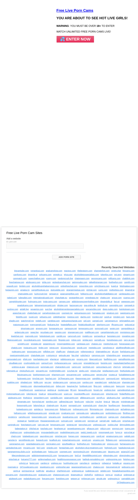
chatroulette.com (25, 294)
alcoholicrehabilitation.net (106, 294)
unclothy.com (23, 344)
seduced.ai (129, 324)
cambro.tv (44, 463)
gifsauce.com (92, 428)
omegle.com (54, 413)
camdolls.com (56, 398)
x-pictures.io (51, 355)
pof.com (87, 321)
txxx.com (130, 386)
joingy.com (54, 348)
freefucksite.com (127, 371)
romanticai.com (37, 271)
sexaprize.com (37, 309)
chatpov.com (98, 467)
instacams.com (30, 348)
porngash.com (75, 405)
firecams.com (128, 271)
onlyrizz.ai (23, 463)
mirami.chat (95, 371)
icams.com (129, 428)
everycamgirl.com (38, 324)
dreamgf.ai (129, 290)
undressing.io (114, 478)
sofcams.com (45, 317)
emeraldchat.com (91, 363)
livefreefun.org (83, 444)
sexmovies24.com (81, 452)
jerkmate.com (128, 367)
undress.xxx (56, 463)
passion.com (60, 332)
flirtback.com (65, 409)
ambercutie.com (22, 332)
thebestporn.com (84, 271)
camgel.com (97, 321)
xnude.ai (118, 475)
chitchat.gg (34, 428)
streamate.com (24, 401)
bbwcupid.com (95, 359)
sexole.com (82, 348)
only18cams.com (101, 286)
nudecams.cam (18, 351)
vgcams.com (128, 463)
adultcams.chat (113, 398)
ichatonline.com (113, 355)
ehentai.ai (54, 359)
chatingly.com (53, 405)
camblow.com (54, 321)
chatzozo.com (33, 367)
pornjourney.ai (28, 471)
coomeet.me (67, 313)
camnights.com (116, 305)
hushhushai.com (70, 463)
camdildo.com (98, 378)
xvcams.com (82, 359)
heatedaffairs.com (69, 324)
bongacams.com (65, 455)
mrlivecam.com (88, 478)
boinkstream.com (126, 309)
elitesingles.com (110, 455)
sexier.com (114, 328)
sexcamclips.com (93, 309)
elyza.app (68, 274)
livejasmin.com (12, 290)
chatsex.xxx (96, 344)
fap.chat (75, 355)
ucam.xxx (68, 394)
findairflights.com (126, 394)
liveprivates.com (49, 340)
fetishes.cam (128, 459)
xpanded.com (101, 382)
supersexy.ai (40, 390)
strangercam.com (75, 332)
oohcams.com (45, 274)
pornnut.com (117, 428)
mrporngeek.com (106, 432)
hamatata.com (98, 313)
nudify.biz (40, 471)
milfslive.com (48, 351)
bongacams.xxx (56, 328)
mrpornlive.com (86, 286)
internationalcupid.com (43, 298)
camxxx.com (75, 382)
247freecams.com (66, 378)
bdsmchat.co (39, 405)
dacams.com (113, 452)
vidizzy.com (105, 428)
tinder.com (43, 348)
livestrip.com (106, 363)
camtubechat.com (14, 448)
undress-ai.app (18, 367)
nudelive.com (13, 382)
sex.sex (47, 382)
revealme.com (128, 336)
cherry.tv (117, 367)
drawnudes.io (77, 475)
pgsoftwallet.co (68, 444)
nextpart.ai (22, 421)
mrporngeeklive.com (66, 344)
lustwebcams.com (24, 409)
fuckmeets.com (24, 378)
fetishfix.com (21, 317)
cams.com (77, 363)
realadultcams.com (32, 478)
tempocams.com (86, 328)
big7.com (41, 448)
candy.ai (107, 317)
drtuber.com (62, 305)
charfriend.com (63, 471)
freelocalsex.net (98, 444)
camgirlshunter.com (17, 301)
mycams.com (29, 448)
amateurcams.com (114, 436)
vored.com (86, 440)
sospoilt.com (12, 286)
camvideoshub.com (125, 390)
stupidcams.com (47, 467)
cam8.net (100, 436)
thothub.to (27, 398)
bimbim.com (24, 286)
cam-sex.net (43, 425)
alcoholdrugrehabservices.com (45, 286)
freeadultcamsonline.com (123, 471)
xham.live (102, 405)
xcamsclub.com (90, 405)
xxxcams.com (12, 475)
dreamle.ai (32, 274)
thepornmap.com (83, 378)
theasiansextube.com (49, 421)
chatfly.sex (60, 351)
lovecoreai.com (51, 409)
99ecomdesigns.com (21, 455)
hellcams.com (20, 413)
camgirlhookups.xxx (40, 290)
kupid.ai (114, 286)
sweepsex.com (127, 301)
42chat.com (91, 290)
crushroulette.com (31, 363)
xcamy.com (51, 278)
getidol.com (105, 471)
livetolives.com (62, 478)
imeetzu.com (26, 386)
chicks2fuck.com (27, 371)
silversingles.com (126, 455)
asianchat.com (19, 313)
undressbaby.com (31, 432)
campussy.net (71, 328)
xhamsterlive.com (101, 271)
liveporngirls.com (24, 405)
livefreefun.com (115, 282)
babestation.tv (21, 428)
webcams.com (128, 467)
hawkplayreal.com (126, 448)
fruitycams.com (34, 301)
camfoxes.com (19, 274)
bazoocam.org (76, 305)
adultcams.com (14, 398)
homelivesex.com (114, 340)
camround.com (112, 378)
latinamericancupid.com (45, 305)
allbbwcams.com (87, 398)
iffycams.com (117, 324)
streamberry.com (41, 398)
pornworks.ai (99, 336)
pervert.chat (101, 375)
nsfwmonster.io (87, 351)
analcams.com (44, 475)
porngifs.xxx (99, 340)
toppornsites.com (39, 417)
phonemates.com (98, 452)
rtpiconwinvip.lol (113, 467)
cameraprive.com (16, 444)
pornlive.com (51, 401)
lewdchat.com (17, 336)
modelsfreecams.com (69, 432)
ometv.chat (116, 271)
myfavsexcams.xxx (62, 363)
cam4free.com (128, 398)
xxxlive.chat (113, 425)
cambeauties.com (126, 294)
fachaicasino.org (127, 444)
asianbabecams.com (35, 444)
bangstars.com (113, 336)
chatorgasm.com (82, 278)
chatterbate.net (33, 313)
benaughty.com (85, 390)
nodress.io (99, 475)
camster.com (80, 421)
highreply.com (110, 448)
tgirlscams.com (127, 378)
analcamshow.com (54, 271)
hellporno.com (86, 294)
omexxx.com (112, 444)
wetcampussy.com (82, 313)
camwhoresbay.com (51, 313)
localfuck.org (55, 440)
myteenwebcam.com (15, 394)
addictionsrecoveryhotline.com (85, 301)
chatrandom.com (62, 367)
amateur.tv (25, 290)
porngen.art (93, 421)
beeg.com (120, 386)
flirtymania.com (96, 409)
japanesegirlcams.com (81, 467)
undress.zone (89, 375)
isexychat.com (85, 425)
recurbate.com (46, 332)
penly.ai (16, 471)
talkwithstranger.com (98, 282)
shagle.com (14, 321)
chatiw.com (105, 298)
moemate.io (13, 467)
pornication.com (53, 444)
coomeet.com (66, 452)
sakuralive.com (97, 413)
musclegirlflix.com (82, 394)
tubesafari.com (25, 298)
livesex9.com (42, 440)
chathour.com (16, 432)
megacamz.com (88, 436)
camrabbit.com (127, 478)
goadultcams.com (25, 305)
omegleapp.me (92, 298)
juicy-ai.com (129, 340)
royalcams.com (68, 413)
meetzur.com (73, 317)
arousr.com (117, 298)
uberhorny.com (103, 324)
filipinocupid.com (14, 340)
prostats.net (36, 344)
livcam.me (98, 390)
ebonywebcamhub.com (44, 386)
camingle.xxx (13, 425)
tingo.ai (107, 401)
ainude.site (101, 478)
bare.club (130, 317)
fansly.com (79, 401)
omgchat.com (128, 421)
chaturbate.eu (61, 298)
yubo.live (90, 401)
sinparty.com (128, 274)
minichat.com (61, 436)
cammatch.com (20, 278)
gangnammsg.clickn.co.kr (19, 452)
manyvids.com (31, 336)
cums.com (102, 290)
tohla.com (46, 282)
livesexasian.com (126, 344)
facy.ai (116, 301)
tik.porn (63, 405)
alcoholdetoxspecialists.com (86, 274)
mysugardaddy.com (49, 432)
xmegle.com (51, 448)
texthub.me (102, 305)
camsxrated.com (14, 359)
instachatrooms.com (71, 440)
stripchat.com (112, 394)
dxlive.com (60, 386)
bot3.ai (78, 455)
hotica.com (53, 452)
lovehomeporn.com (41, 375)
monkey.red (97, 317)
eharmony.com (58, 375)
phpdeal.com (26, 382)
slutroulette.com (58, 290)
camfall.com (101, 417)
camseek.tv (129, 305)
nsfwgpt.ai (106, 463)
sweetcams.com (127, 313)
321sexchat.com (68, 348)
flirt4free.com (128, 413)
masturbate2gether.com (123, 363)
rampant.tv (53, 294)
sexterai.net (72, 425)
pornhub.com (88, 367)
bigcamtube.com (21, 271)
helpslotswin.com (47, 336)
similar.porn (88, 340)
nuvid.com (33, 317)
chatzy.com (16, 436)
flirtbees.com (111, 440)
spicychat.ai (129, 432)
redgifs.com (40, 321)
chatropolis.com (112, 409)
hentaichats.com (66, 448)
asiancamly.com (71, 398)
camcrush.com (74, 336)
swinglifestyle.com (126, 359)
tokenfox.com (106, 274)
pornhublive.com (87, 417)
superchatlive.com (36, 278)
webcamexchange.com (71, 321)
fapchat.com (50, 378)
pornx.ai (109, 475)
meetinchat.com (111, 344)
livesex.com (73, 436)
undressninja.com (114, 459)
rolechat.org (31, 394)
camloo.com (87, 382)
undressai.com (99, 425)
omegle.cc (57, 274)
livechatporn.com (28, 425)
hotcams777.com (28, 459)
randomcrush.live (65, 278)
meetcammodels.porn (19, 355)
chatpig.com (16, 348)
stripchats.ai (14, 459)
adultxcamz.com (33, 282)
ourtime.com (12, 309)
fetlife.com (38, 382)
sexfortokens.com (113, 413)
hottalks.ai (116, 463)
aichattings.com (127, 409)
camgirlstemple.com (109, 332)
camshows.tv (108, 348)
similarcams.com (60, 382)
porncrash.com (101, 328)
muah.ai (42, 394)
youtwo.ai (113, 375)
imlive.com (76, 340)
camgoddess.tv (127, 328)
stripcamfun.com (54, 394)
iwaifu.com (116, 421)
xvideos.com (108, 386)
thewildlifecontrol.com (92, 455)
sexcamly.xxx (41, 371)
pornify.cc (101, 398)
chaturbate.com (38, 355)
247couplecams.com (29, 467)
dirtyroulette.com (127, 425)
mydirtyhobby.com (57, 371)
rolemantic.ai (12, 371)
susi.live (48, 309)
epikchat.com (114, 382)
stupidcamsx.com (70, 417)
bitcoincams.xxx (24, 375)
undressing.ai (78, 471)
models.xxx (87, 336)
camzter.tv (12, 440)
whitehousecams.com (37, 413)
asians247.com (127, 452)
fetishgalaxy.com (127, 286)
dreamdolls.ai (106, 301)
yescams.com (55, 417)
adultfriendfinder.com (125, 348)
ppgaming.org (49, 344)
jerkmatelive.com (126, 321)
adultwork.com (15, 478)
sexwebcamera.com (76, 428)
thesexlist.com (128, 405)
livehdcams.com (127, 351)
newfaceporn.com (110, 371)
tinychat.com (38, 378)
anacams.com (128, 355)
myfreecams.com (80, 409)
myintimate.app (127, 401)
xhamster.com (128, 382)
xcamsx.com (128, 298)
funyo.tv (118, 432)
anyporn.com (41, 328)
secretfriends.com (26, 440)
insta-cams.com (50, 301)
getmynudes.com (79, 282)
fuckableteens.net (126, 375)
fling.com (98, 386)
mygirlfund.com (26, 390)
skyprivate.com (27, 328)
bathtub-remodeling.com (93, 459)
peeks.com (84, 371)
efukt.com (27, 359)
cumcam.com (67, 421)
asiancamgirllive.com (69, 294)
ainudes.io (50, 471)
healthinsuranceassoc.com (69, 459)
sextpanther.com (76, 298)
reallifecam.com (92, 332)
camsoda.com (82, 413)
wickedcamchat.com (61, 282)
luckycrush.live (40, 294)
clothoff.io (88, 475)
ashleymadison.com (47, 459)
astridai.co (38, 409)
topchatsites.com (40, 359)
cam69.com (129, 282)
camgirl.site (105, 421)
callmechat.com (66, 401)
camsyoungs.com (126, 440)
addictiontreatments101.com (44, 455)
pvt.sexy (117, 274)
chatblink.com (128, 278)
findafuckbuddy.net (86, 324)
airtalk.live (24, 309)
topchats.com (46, 428)
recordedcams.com (32, 340)
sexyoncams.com (99, 278)
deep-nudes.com (110, 309)
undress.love (109, 390)
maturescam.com (20, 324)
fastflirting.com (110, 359)
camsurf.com (47, 363)
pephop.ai (51, 390)
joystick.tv (12, 417)
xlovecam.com (97, 394)
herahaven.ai (60, 428)
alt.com (115, 351)
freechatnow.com (16, 282)
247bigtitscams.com (125, 482)
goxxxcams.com (34, 351)
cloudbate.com (15, 363)
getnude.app (64, 355)
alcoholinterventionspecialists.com (69, 309)
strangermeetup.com (75, 290)
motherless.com (116, 290)
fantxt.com (34, 463)
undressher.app (63, 467)
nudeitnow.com (92, 471)
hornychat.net (38, 401)
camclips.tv (84, 463)
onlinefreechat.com (68, 286)
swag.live (35, 332)
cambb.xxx (61, 336)
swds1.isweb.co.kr (89, 432)
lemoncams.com (57, 425)
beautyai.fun (72, 386)
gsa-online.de (90, 305)
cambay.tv (95, 463)
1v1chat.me (72, 371)
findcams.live (53, 324)
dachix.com (85, 317)
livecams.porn (48, 478)
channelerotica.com (28, 475)
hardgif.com (33, 421)
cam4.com (76, 367)
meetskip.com (95, 348)
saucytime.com (46, 436)
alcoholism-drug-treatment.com (89, 448)
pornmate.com (47, 367)
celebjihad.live (59, 317)
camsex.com (64, 301)
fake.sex (115, 401)
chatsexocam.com (61, 475)
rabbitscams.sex (67, 359)
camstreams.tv (111, 321)
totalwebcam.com (30, 436)
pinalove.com (112, 313)
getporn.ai (75, 478)
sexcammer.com (73, 375)
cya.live (98, 401)
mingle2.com (118, 317)
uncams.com (98, 440)
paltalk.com (129, 436)
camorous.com (98, 355)
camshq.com (24, 417)
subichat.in (85, 355)
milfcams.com (114, 278)
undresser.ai (129, 475)
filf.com (73, 390)
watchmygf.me (27, 321)
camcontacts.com (103, 367)
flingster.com (64, 340)
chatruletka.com (127, 417)
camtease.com (83, 344)
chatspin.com (73, 351)
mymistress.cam (127, 332)
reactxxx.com (70, 271)
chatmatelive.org (103, 351)
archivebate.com (39, 452)
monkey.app (63, 390)
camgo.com (113, 417)
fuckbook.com (86, 386)
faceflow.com (114, 405)
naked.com (12, 298)
